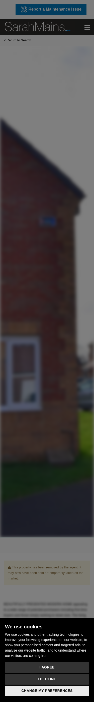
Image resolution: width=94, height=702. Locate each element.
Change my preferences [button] (47, 691)
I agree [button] (47, 667)
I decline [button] (47, 679)
